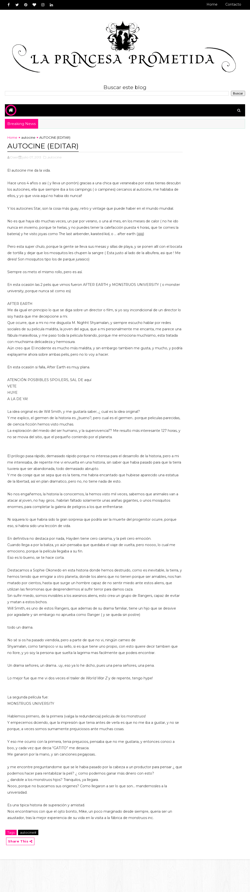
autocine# (28, 865)
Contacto (233, 4)
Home (212, 4)
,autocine (54, 158)
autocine (28, 138)
